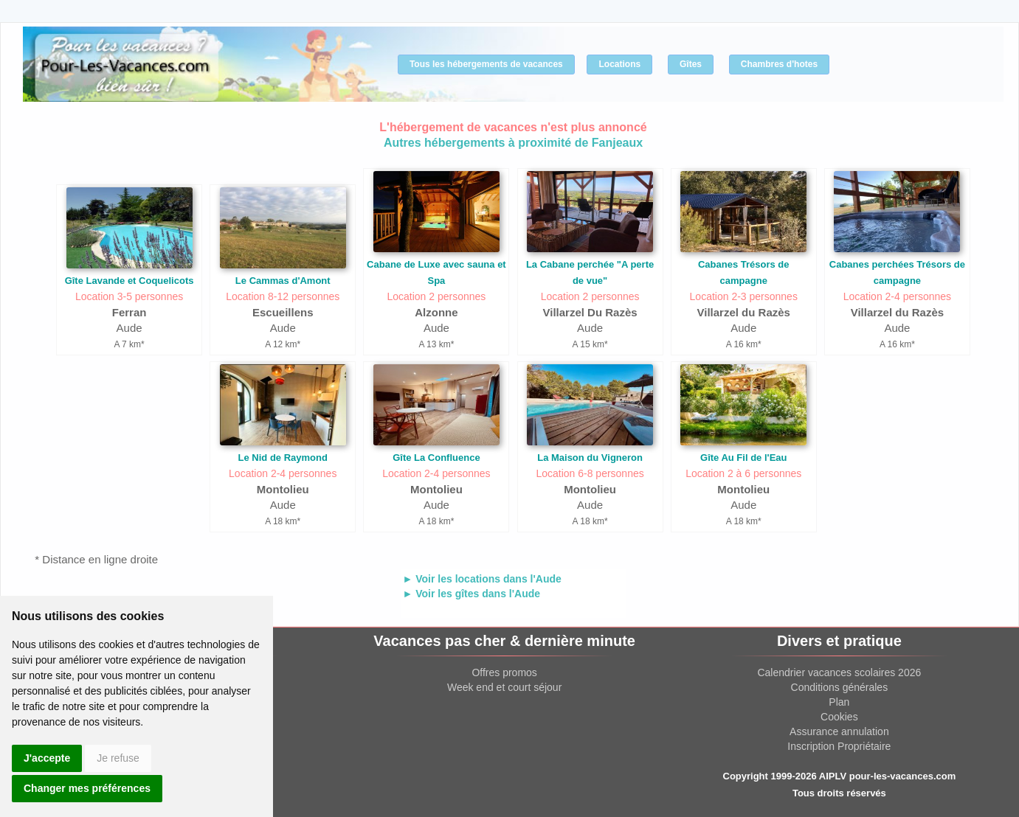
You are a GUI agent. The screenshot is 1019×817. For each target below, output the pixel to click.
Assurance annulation (839, 731)
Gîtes (691, 64)
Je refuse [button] (118, 758)
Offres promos (503, 672)
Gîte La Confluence (436, 457)
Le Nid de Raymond (283, 457)
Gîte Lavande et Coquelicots (129, 280)
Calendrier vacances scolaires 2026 (839, 672)
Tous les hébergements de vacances (486, 64)
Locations (619, 64)
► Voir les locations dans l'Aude (482, 579)
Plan (839, 702)
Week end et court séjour (504, 687)
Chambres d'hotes (779, 64)
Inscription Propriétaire (839, 746)
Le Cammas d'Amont (283, 280)
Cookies (839, 717)
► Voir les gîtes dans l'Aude (472, 593)
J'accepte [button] (47, 758)
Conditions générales (839, 687)
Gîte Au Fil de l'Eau (743, 457)
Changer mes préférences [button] (87, 788)
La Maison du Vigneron (590, 457)
